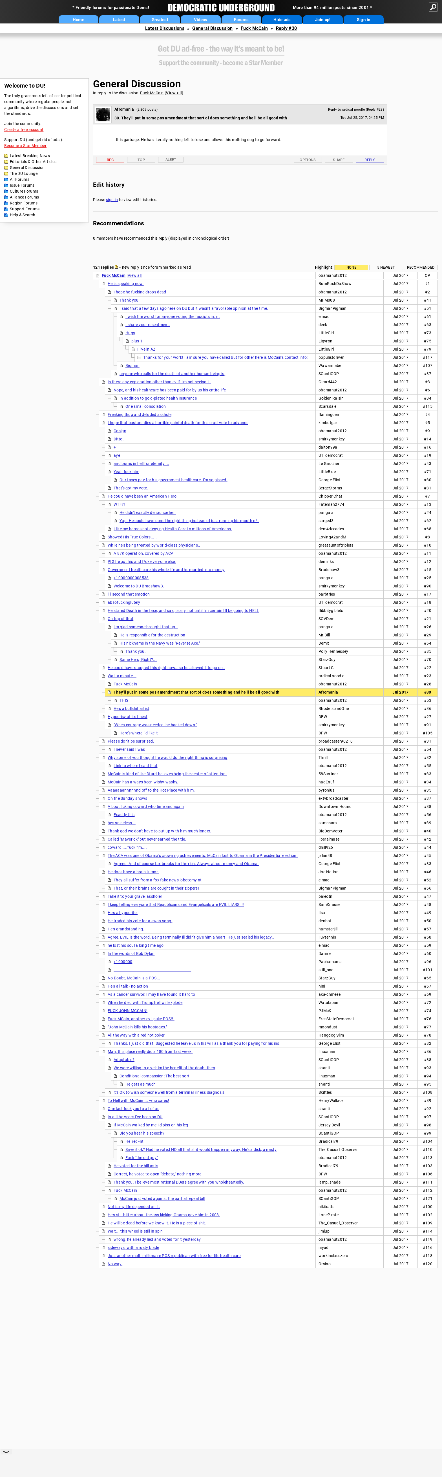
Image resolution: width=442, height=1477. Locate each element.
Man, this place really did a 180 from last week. (150, 1051)
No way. (115, 1264)
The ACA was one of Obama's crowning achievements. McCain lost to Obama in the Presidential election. (203, 855)
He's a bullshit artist (131, 708)
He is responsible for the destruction (152, 635)
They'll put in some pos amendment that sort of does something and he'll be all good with (196, 692)
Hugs (130, 333)
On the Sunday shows (127, 798)
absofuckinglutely (124, 602)
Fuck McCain (254, 28)
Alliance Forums (24, 197)
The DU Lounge (23, 173)
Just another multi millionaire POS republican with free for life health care (174, 1255)
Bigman (132, 365)
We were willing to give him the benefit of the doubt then (164, 1068)
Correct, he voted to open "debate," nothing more (157, 1174)
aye (117, 455)
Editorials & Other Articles (33, 161)
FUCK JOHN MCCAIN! (127, 1010)
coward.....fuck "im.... (127, 847)
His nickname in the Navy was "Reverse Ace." (160, 643)
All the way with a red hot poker (136, 1035)
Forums (241, 19)
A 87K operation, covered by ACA (143, 553)
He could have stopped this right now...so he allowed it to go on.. (166, 667)
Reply (369, 160)
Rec (110, 160)
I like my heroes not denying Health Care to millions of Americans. (173, 529)
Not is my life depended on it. (134, 1206)
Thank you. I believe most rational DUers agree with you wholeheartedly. (179, 1182)
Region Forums (23, 203)
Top (141, 160)
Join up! (322, 19)
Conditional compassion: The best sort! (155, 1076)
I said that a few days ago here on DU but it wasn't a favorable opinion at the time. (194, 308)
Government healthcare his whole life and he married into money (166, 569)
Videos (200, 19)
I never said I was (129, 749)
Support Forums (24, 209)
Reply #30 (286, 28)
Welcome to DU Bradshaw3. (139, 586)
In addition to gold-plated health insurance (158, 398)
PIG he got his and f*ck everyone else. (142, 561)
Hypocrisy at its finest (127, 716)
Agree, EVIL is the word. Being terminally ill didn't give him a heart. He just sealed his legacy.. (191, 937)
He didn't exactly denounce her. (148, 512)
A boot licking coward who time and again (146, 806)
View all (174, 92)
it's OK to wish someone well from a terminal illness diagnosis (169, 1092)
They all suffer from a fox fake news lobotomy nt (158, 880)
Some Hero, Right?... (138, 659)
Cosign (120, 431)
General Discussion (212, 28)
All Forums (19, 179)
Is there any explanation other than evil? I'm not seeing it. (159, 382)
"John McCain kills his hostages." (137, 1027)
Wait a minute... (122, 676)
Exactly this (124, 814)
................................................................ (152, 970)
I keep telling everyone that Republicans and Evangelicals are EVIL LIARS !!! (176, 904)
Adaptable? (124, 1059)
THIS (124, 700)
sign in (112, 199)
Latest (119, 19)
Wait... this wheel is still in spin (135, 1231)
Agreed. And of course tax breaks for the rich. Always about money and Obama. (186, 863)
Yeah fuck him (126, 471)
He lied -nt (134, 1141)
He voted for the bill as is (136, 1166)
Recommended (421, 267)
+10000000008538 (131, 578)
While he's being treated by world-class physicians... (155, 545)
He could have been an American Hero (142, 496)
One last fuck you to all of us (133, 1108)
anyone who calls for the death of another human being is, (172, 373)
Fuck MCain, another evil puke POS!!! (141, 1019)
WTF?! (119, 504)
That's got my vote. (131, 488)
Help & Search (22, 215)
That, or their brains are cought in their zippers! (156, 888)
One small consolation (145, 406)
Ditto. (119, 439)
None (351, 267)
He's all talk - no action (128, 986)
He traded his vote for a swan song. (140, 921)
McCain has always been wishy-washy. (143, 782)
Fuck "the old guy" (141, 1157)
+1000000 (123, 961)
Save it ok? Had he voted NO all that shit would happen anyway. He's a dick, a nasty (201, 1149)
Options (308, 160)
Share (339, 160)
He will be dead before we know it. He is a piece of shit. (157, 1223)
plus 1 (136, 341)
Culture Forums (24, 191)
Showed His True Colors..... (132, 537)
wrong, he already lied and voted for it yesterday (157, 1239)
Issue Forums (22, 185)
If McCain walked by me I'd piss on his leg (151, 1125)
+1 (116, 447)
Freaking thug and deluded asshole (139, 414)
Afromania (124, 109)
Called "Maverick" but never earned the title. (147, 839)
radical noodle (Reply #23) (363, 110)
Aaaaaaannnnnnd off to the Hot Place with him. (151, 790)
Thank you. (135, 651)
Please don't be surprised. (131, 741)
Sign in (363, 19)
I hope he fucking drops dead (140, 292)
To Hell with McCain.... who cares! (138, 1100)
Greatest (160, 19)
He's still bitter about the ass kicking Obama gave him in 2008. (164, 1215)
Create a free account (23, 129)
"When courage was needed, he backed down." (155, 725)
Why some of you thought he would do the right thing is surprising (167, 757)
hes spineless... (122, 823)
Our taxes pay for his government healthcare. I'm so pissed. (173, 480)
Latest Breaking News (30, 155)
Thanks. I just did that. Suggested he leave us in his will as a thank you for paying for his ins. (197, 1043)
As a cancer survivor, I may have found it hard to (151, 994)
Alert (170, 159)
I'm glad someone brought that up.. (146, 627)
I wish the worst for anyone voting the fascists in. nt (172, 316)
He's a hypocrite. (123, 912)
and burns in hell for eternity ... (141, 463)
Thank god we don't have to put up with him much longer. (159, 831)
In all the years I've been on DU (135, 1117)
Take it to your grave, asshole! (135, 896)
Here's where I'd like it (139, 733)
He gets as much (140, 1084)
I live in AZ (146, 349)
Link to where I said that (136, 765)
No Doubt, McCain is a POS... (134, 978)
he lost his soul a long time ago (136, 945)
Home (78, 19)
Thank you (129, 300)
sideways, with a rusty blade (133, 1247)
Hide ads (282, 19)
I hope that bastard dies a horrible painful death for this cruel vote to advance (178, 422)
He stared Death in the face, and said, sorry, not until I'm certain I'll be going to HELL (183, 610)
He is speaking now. (126, 283)
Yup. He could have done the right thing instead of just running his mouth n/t (189, 520)
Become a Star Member (25, 145)
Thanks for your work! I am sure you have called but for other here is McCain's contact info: (225, 357)
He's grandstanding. (126, 929)
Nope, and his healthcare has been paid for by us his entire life (170, 390)
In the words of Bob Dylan (131, 953)
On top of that (120, 618)
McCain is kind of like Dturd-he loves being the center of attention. (167, 774)
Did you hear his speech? (142, 1133)
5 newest (386, 267)
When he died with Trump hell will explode (145, 1002)
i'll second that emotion (129, 594)
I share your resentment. (147, 324)
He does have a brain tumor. (133, 872)
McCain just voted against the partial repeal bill (162, 1198)
